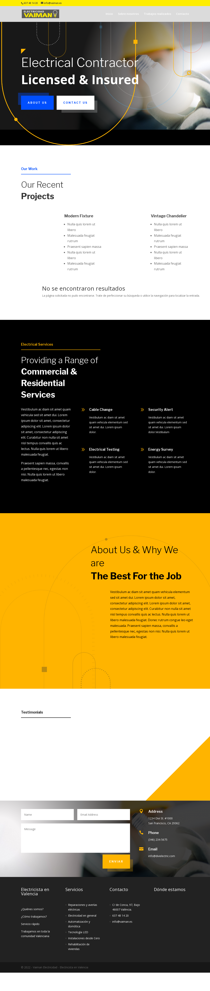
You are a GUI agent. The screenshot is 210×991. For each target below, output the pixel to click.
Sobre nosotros (128, 14)
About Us (37, 102)
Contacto (182, 14)
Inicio (109, 14)
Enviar (116, 861)
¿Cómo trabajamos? (34, 916)
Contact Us (75, 102)
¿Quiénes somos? (32, 909)
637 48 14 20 (120, 915)
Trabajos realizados (157, 14)
